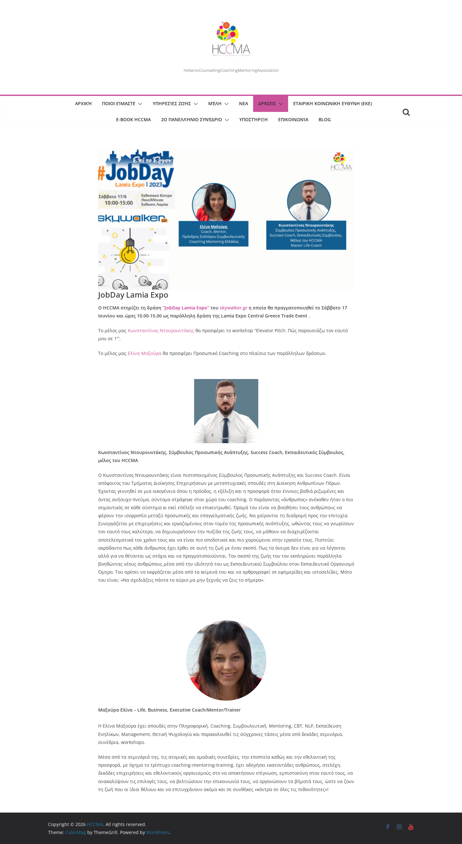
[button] (138, 104)
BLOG (325, 119)
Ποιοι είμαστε (118, 103)
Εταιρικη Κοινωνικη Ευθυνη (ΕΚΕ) (332, 103)
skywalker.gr (234, 308)
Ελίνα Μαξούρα (144, 353)
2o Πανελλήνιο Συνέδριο (191, 119)
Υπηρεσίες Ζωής (172, 103)
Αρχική (83, 103)
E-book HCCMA (133, 119)
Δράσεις (267, 103)
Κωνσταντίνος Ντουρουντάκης (161, 330)
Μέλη (215, 103)
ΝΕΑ (243, 103)
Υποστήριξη (253, 119)
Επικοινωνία (293, 119)
